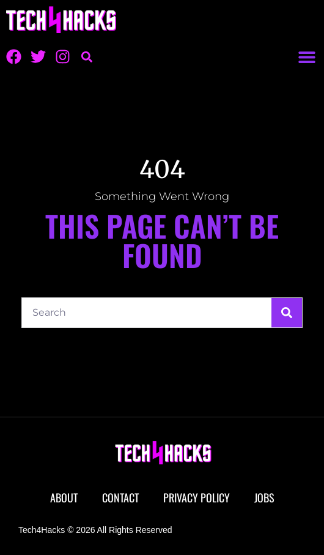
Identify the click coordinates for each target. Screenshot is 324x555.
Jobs (264, 497)
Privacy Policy (196, 497)
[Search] (286, 312)
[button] (306, 56)
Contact (120, 497)
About (64, 497)
